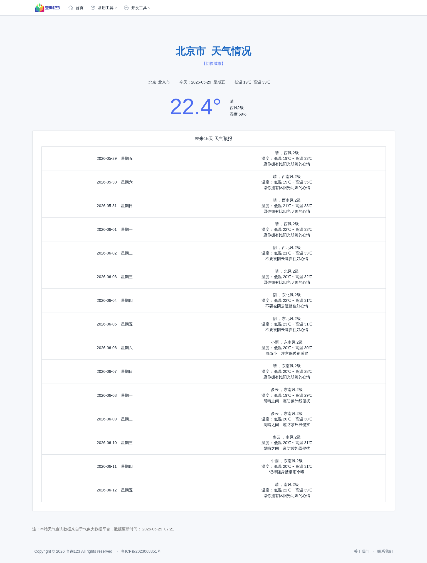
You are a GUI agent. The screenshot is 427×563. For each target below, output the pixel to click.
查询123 (73, 551)
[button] (103, 8)
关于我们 (361, 551)
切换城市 (213, 63)
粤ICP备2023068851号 (141, 551)
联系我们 (385, 551)
